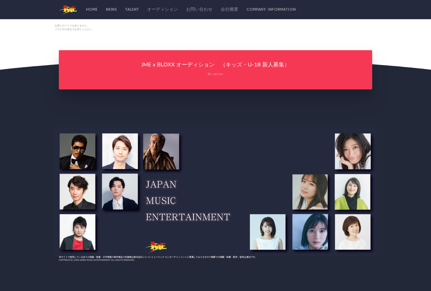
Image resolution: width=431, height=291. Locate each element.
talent (132, 9)
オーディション (162, 9)
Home (92, 9)
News (111, 9)
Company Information (271, 9)
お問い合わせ (199, 9)
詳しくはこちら (215, 73)
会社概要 (229, 9)
